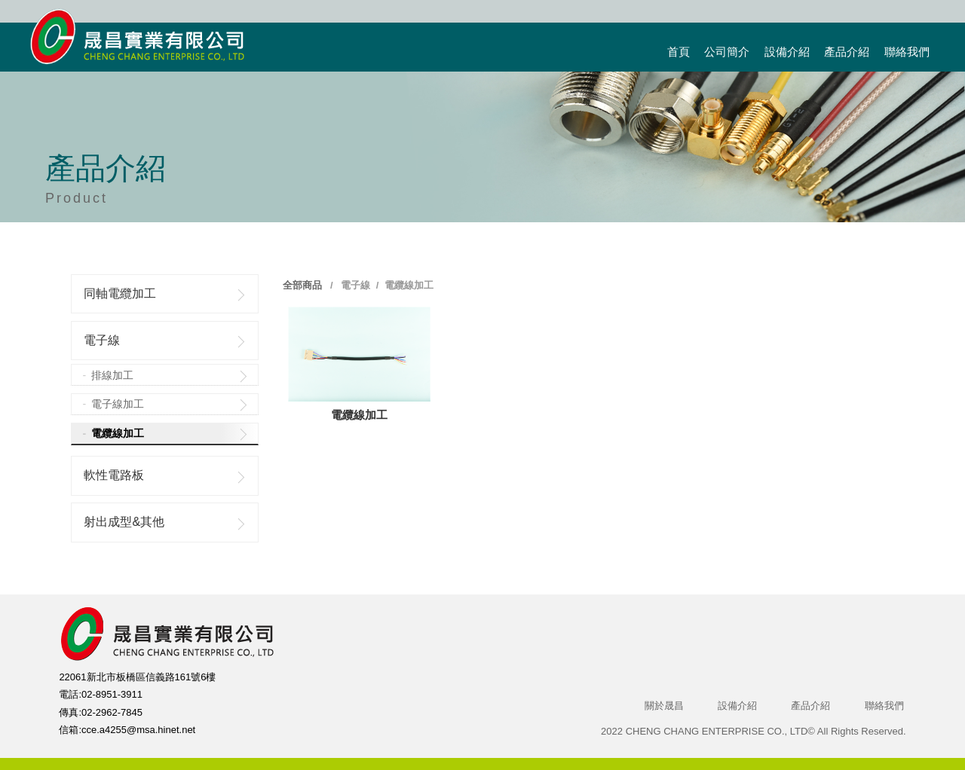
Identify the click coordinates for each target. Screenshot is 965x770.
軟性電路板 (114, 475)
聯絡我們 (907, 51)
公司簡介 (726, 51)
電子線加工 (117, 404)
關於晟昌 (664, 705)
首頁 (678, 51)
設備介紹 (787, 51)
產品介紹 (846, 51)
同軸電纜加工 (120, 293)
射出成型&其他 (124, 521)
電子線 (102, 340)
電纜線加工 (117, 433)
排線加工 (112, 375)
